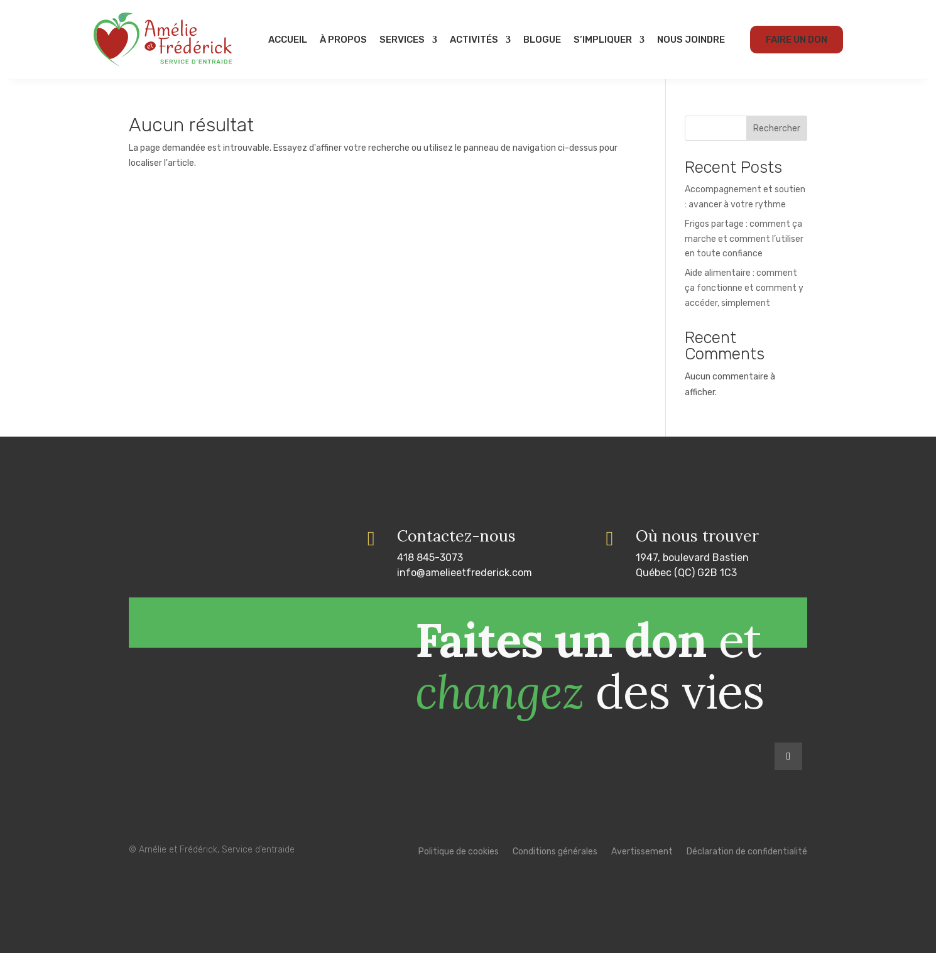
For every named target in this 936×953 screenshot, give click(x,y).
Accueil (287, 39)
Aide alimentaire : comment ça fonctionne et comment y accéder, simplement (744, 288)
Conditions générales (555, 852)
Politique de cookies (458, 852)
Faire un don (796, 39)
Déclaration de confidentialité (747, 852)
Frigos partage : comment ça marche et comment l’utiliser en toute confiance (744, 239)
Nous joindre (691, 39)
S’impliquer (603, 39)
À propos (343, 39)
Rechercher (776, 128)
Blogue (542, 39)
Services (402, 39)
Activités (474, 39)
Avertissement (642, 852)
